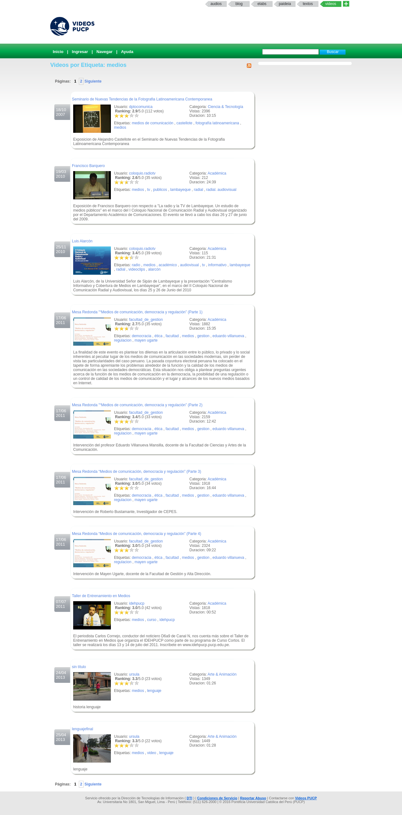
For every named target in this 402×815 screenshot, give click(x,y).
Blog (239, 4)
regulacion (122, 340)
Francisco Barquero (88, 166)
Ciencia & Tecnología (225, 107)
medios (120, 127)
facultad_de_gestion (146, 319)
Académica (217, 173)
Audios (215, 4)
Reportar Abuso (253, 798)
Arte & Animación (222, 674)
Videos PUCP (306, 798)
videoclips (136, 269)
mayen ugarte (145, 340)
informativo (217, 265)
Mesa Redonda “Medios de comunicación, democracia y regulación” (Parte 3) (136, 471)
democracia (141, 336)
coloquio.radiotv (142, 173)
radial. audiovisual (221, 189)
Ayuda (127, 51)
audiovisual (189, 265)
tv (148, 189)
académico (168, 265)
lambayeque (180, 189)
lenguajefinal (82, 729)
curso (151, 620)
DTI (189, 798)
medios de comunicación (152, 123)
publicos (160, 189)
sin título (79, 667)
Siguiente (92, 81)
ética (158, 336)
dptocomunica (141, 107)
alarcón (154, 269)
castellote (185, 123)
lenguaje (154, 690)
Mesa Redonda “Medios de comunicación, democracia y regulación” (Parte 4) (136, 534)
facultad (172, 336)
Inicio (58, 51)
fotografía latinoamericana (217, 123)
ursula (134, 674)
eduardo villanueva (228, 336)
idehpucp (136, 603)
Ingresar (80, 51)
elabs (262, 4)
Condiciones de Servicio (217, 798)
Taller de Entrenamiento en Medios (101, 596)
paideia (285, 4)
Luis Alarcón (82, 241)
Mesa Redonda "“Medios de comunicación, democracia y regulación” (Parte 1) (137, 312)
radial (198, 189)
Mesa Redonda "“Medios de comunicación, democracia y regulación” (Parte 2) (137, 405)
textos (308, 4)
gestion (203, 336)
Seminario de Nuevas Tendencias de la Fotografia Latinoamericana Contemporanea (142, 99)
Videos (330, 4)
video (151, 753)
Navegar (104, 51)
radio (136, 265)
